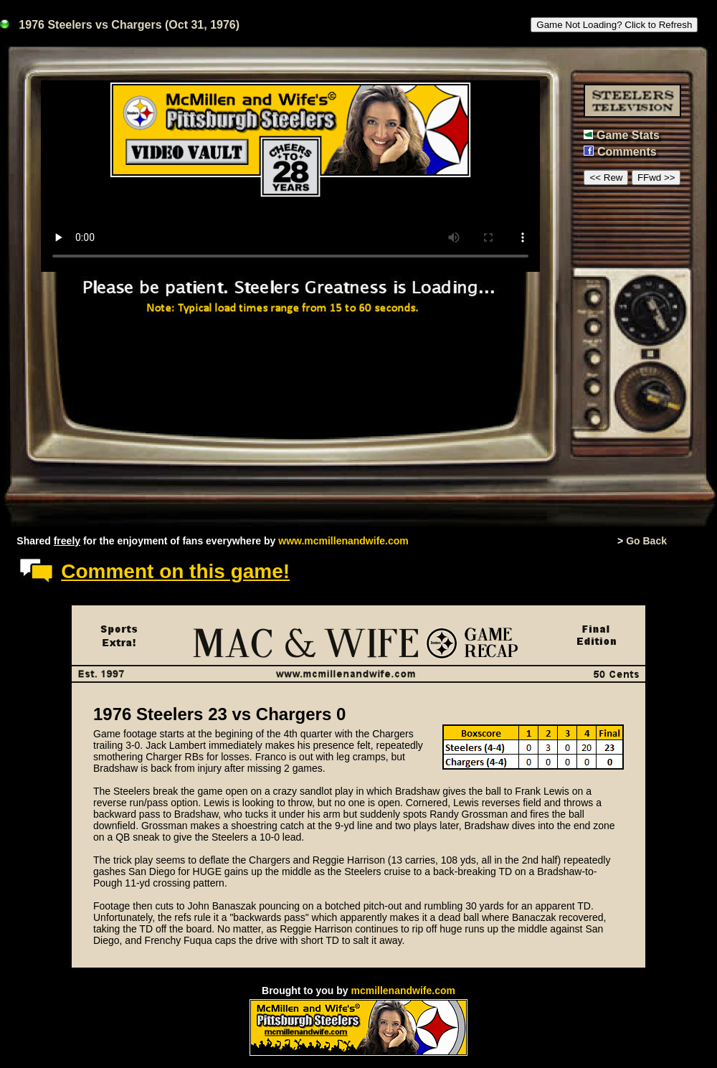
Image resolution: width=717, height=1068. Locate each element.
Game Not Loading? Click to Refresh (614, 24)
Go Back (646, 541)
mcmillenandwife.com (403, 990)
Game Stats (628, 135)
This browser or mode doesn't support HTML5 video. (290, 176)
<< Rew (605, 177)
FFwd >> (656, 177)
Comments (627, 152)
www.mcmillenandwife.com (343, 541)
